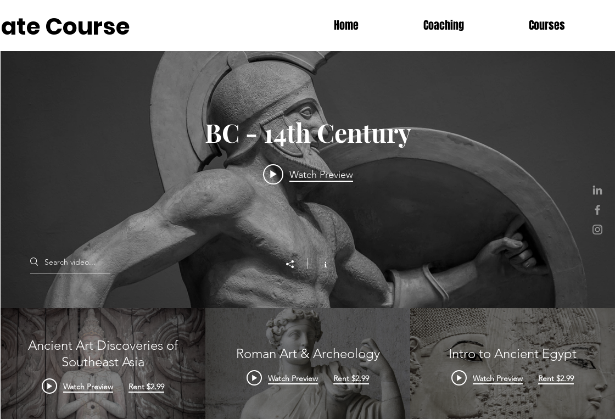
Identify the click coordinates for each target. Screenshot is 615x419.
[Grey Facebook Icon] (597, 209)
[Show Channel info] (320, 263)
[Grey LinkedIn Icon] (597, 190)
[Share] (295, 264)
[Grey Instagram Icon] (597, 229)
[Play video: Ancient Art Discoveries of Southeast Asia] (307, 174)
